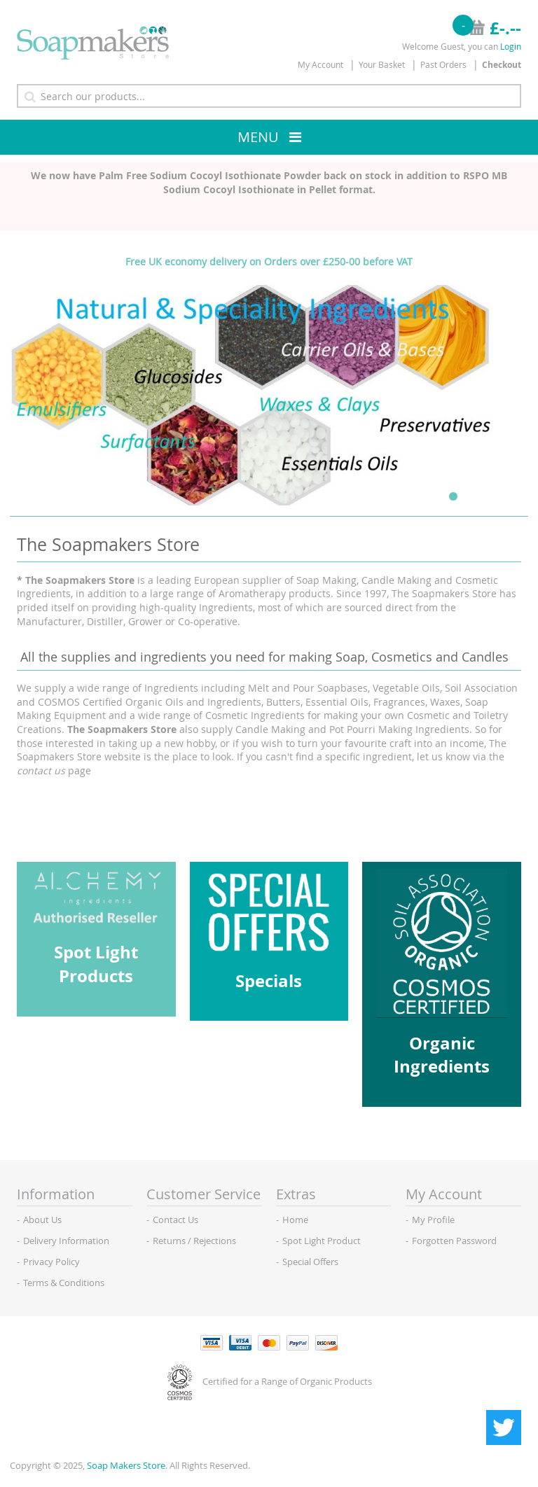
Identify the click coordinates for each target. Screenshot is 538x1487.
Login (510, 46)
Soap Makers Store (126, 1465)
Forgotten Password (454, 1240)
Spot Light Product (321, 1240)
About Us (42, 1219)
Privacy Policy (51, 1261)
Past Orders (443, 64)
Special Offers (310, 1261)
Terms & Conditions (63, 1282)
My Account (320, 64)
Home (295, 1219)
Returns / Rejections (194, 1240)
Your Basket (382, 64)
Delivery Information (66, 1240)
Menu (258, 136)
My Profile (433, 1219)
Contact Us (175, 1219)
